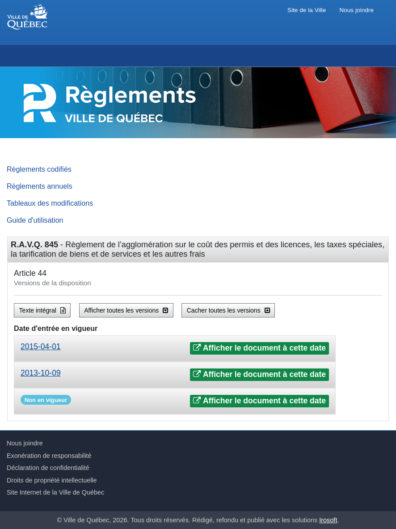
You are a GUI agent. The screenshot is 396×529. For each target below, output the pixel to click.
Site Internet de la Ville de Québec (55, 492)
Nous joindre (356, 10)
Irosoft (328, 520)
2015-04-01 (41, 346)
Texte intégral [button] (42, 310)
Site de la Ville (306, 10)
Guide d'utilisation (35, 220)
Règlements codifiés (39, 169)
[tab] (174, 348)
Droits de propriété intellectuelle (52, 480)
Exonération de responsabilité (49, 455)
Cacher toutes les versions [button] (228, 310)
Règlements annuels (39, 186)
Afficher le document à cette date (259, 347)
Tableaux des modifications (50, 203)
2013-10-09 (41, 372)
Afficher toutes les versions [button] (126, 310)
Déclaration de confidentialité (48, 467)
